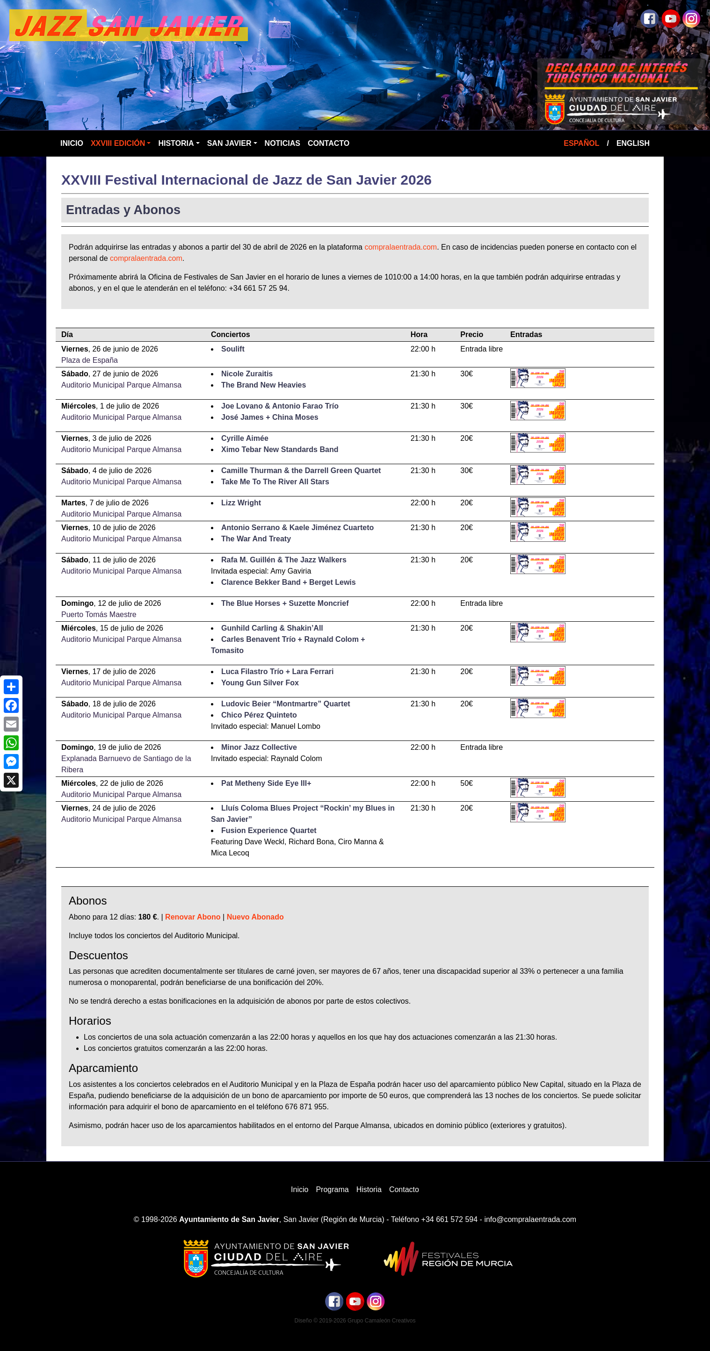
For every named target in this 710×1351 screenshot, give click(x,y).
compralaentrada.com (400, 247)
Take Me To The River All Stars (275, 482)
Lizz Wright (241, 503)
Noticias (282, 143)
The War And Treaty (256, 539)
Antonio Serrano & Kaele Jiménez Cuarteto (297, 528)
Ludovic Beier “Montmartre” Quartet (285, 704)
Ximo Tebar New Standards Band (279, 449)
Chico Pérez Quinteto (259, 715)
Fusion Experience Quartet (269, 830)
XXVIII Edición (118, 143)
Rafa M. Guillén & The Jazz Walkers (284, 560)
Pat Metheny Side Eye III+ (266, 783)
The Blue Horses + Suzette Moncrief (285, 603)
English (633, 143)
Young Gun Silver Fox (260, 683)
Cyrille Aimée (244, 438)
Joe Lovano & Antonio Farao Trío (280, 406)
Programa (332, 1189)
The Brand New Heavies (263, 385)
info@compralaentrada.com (530, 1219)
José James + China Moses (270, 417)
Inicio (71, 143)
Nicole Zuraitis (247, 374)
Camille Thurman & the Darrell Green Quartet (301, 470)
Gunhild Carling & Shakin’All (272, 628)
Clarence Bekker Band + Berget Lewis (288, 582)
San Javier (229, 143)
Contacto (328, 143)
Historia (176, 143)
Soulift (233, 349)
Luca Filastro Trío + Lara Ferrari (277, 672)
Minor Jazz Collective (259, 747)
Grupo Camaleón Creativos (381, 1320)
